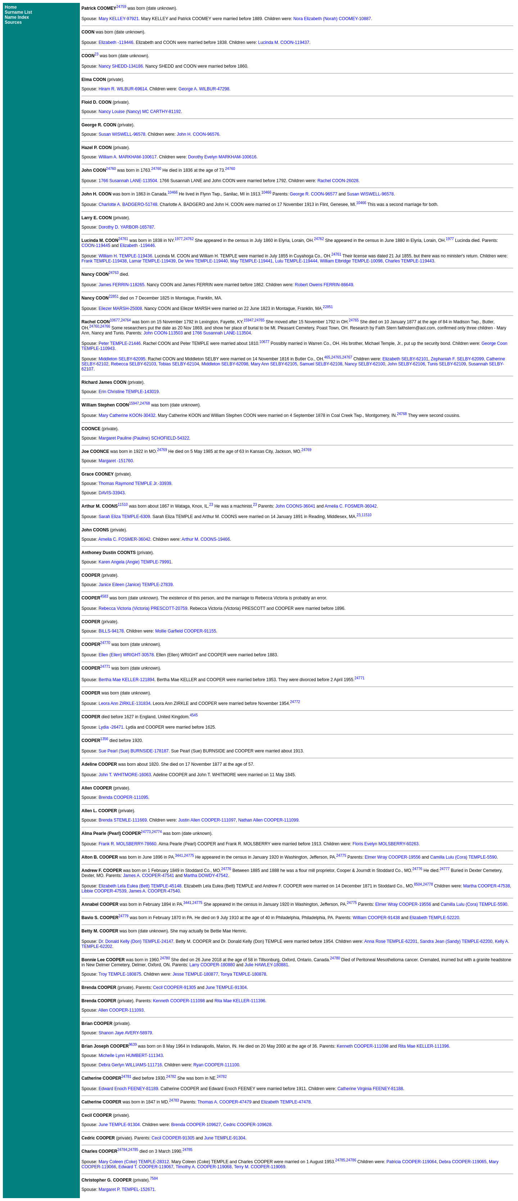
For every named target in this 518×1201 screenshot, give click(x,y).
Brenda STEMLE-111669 (123, 820)
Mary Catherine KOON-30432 (127, 415)
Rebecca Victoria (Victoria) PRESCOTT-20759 (143, 608)
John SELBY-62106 (406, 363)
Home (11, 7)
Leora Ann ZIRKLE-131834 (124, 703)
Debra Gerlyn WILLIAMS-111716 (130, 1064)
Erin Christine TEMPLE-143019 (129, 391)
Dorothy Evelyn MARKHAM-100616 (222, 156)
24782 (171, 1077)
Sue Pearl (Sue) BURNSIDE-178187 (134, 751)
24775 (189, 856)
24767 (347, 357)
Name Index (17, 17)
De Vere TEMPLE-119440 (203, 261)
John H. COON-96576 (198, 134)
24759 (121, 7)
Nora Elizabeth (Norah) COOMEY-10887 (332, 18)
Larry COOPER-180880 (212, 964)
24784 (122, 1150)
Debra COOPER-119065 (462, 1161)
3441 (179, 856)
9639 (133, 1045)
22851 (114, 296)
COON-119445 (96, 245)
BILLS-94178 (111, 631)
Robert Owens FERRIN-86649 (324, 284)
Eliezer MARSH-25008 (120, 308)
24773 (146, 832)
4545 (193, 715)
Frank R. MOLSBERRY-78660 (127, 843)
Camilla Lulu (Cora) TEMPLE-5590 (463, 857)
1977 (179, 239)
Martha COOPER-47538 (486, 886)
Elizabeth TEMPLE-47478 (286, 1102)
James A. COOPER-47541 (148, 875)
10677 (115, 320)
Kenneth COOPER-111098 (179, 1000)
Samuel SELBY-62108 (321, 363)
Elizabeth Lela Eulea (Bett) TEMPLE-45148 (140, 886)
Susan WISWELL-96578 (122, 134)
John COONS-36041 (295, 506)
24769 (162, 450)
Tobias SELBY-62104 (178, 363)
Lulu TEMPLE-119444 (296, 261)
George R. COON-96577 (313, 194)
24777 (445, 869)
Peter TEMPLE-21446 (120, 343)
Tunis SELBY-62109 (446, 363)
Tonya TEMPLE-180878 (243, 974)
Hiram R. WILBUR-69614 (123, 88)
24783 (174, 1100)
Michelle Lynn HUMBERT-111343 (131, 1055)
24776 (226, 869)
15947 (249, 320)
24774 (157, 832)
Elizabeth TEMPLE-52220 (434, 917)
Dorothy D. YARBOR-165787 (126, 227)
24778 (428, 884)
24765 (260, 320)
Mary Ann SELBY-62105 (274, 363)
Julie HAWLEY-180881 (266, 964)
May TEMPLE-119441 (251, 261)
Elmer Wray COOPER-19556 (393, 857)
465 (327, 357)
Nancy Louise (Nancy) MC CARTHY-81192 (140, 111)
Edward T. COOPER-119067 (145, 1166)
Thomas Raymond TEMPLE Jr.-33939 (135, 483)
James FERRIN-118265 (121, 284)
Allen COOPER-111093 (121, 1010)
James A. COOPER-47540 (154, 891)
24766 (105, 326)
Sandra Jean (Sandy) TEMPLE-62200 (456, 941)
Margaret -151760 (116, 460)
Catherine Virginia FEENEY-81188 (370, 1088)
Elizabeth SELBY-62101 (405, 358)
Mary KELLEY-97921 (119, 18)
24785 (133, 1150)
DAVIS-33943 (112, 492)
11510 (123, 505)
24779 (123, 916)
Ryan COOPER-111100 (216, 1064)
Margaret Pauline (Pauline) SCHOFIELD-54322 (144, 438)
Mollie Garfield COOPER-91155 (185, 631)
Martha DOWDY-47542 (206, 875)
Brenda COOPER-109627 (196, 1124)
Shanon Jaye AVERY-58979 (125, 1032)
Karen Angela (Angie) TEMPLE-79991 (135, 561)
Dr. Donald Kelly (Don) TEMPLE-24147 (136, 941)
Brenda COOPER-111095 (123, 797)
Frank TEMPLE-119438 (104, 261)
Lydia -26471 (111, 727)
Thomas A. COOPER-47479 (224, 1102)
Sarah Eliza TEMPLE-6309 (124, 516)
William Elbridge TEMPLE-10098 (351, 261)
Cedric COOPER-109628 (247, 1124)
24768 (145, 403)
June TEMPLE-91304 (226, 987)
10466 (173, 192)
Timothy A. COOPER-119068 (204, 1166)
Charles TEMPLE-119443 (409, 261)
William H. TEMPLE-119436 (125, 255)
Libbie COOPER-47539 (104, 891)
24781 (126, 1077)
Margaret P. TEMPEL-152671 (127, 1189)
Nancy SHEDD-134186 (121, 66)
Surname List (18, 12)
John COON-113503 (163, 333)
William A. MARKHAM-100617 (127, 156)
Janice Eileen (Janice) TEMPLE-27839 (136, 584)
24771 (105, 667)
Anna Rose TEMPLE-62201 (391, 941)
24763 (114, 273)
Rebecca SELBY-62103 (133, 363)
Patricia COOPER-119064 (411, 1161)
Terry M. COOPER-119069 (259, 1166)
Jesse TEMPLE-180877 (195, 974)
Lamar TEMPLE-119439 (152, 261)
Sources (13, 22)
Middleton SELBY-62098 (224, 363)
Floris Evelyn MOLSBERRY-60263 (385, 843)
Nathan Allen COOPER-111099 (268, 820)
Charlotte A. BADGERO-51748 (128, 204)
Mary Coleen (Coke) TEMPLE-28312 (134, 1161)
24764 (126, 320)
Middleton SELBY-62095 (122, 358)
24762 (189, 239)
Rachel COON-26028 (337, 180)
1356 (104, 739)
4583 (104, 596)
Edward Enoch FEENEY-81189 (128, 1088)
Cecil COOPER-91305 (174, 987)
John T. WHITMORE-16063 (125, 774)
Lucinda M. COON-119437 (283, 42)
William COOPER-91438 (376, 917)
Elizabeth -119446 (116, 42)
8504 (418, 884)
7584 (154, 1178)
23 (97, 54)
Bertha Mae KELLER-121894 (126, 679)
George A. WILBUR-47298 (203, 88)
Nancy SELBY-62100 (365, 363)
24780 (165, 958)
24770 (105, 643)
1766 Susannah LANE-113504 (128, 180)
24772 (295, 702)
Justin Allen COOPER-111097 (207, 820)
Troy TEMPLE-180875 (120, 974)
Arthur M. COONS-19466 (206, 539)
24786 (351, 1160)
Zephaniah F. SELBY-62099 (457, 358)
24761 (123, 239)
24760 (111, 169)
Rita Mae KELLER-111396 (239, 1000)
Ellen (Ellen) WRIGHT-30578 (126, 654)
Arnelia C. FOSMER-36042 (351, 506)
